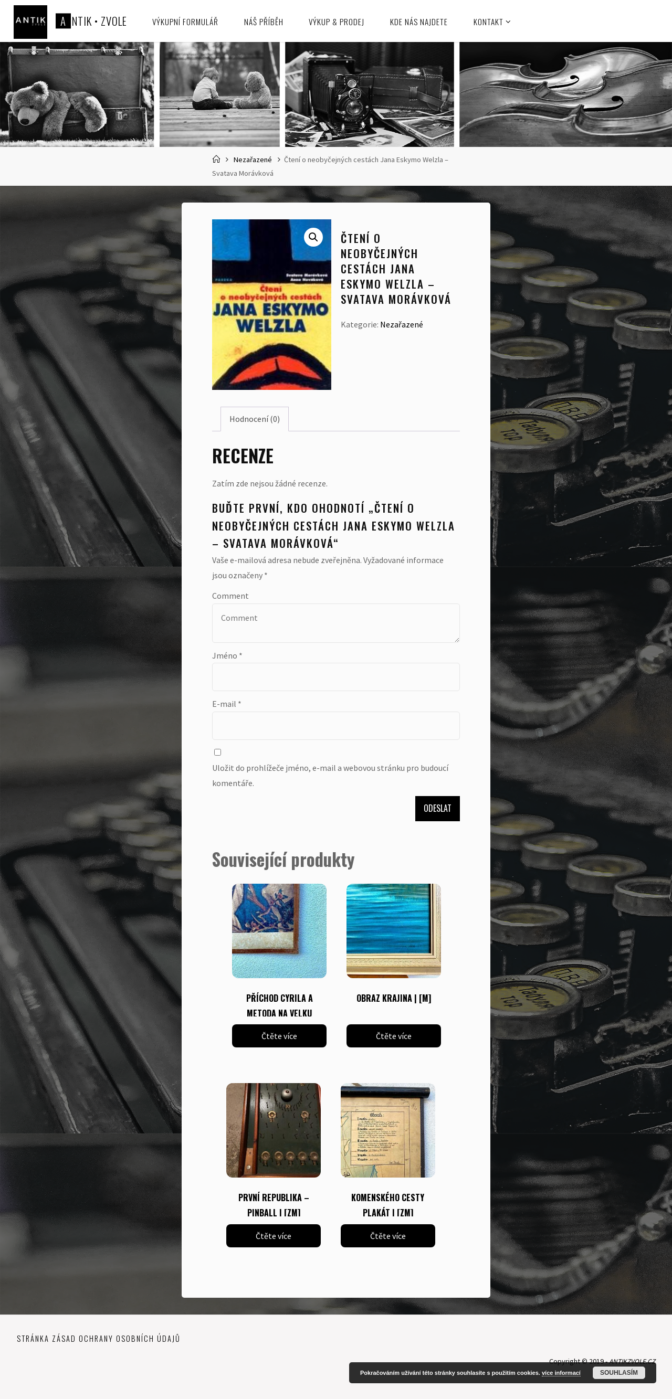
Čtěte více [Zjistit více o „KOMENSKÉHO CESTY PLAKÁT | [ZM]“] (388, 1236)
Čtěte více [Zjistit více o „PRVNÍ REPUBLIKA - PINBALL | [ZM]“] (273, 1236)
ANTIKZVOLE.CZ (629, 1361)
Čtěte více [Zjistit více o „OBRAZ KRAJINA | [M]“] (394, 1036)
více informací (561, 1373)
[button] (313, 237)
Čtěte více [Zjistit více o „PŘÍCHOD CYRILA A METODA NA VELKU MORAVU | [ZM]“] (279, 1036)
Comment (230, 595)
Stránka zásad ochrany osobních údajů (99, 1338)
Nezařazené (253, 159)
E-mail (227, 703)
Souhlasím (619, 1372)
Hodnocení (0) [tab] (254, 419)
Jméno (227, 655)
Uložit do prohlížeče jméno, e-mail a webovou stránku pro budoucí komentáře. (330, 775)
